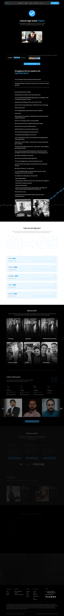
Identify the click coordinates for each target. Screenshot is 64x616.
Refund (14, 613)
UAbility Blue (16, 592)
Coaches (34, 591)
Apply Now (55, 3)
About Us (30, 3)
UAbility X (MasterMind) (18, 591)
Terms (11, 613)
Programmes (21, 3)
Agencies (34, 592)
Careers (27, 596)
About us (7, 592)
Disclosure (18, 613)
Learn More (23, 500)
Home (7, 591)
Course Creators (36, 596)
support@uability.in (50, 594)
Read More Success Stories (32, 421)
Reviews (26, 3)
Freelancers (35, 594)
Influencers (35, 599)
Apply (27, 594)
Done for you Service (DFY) (18, 594)
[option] (16, 408)
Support (23, 613)
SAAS (34, 597)
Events (42, 3)
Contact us (28, 591)
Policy (7, 613)
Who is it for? (36, 3)
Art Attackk (56, 613)
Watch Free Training (32, 64)
